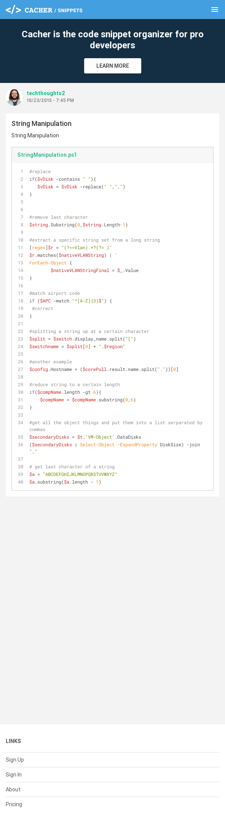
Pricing (14, 804)
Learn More (112, 65)
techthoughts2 (46, 93)
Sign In (14, 774)
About (13, 789)
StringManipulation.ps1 (47, 154)
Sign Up (15, 759)
